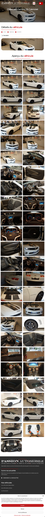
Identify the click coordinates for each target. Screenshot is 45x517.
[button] (43, 496)
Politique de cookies (17, 515)
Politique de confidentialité (25, 515)
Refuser (22, 509)
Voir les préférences (22, 512)
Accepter (22, 505)
